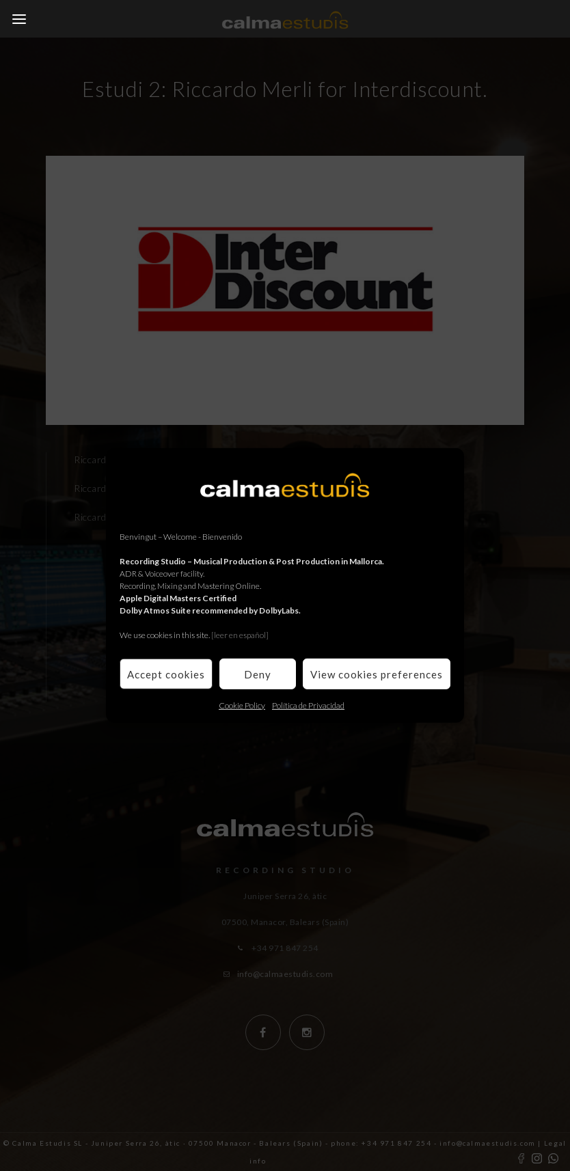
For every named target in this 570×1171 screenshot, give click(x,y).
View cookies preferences (376, 673)
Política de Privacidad (308, 705)
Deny (257, 673)
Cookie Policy (242, 705)
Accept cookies (166, 673)
